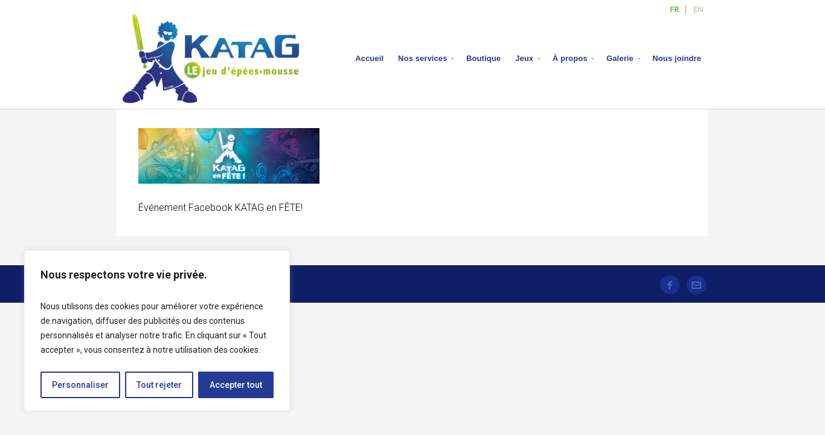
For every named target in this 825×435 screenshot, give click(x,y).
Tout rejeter (159, 385)
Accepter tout (236, 385)
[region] (157, 330)
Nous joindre (676, 58)
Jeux (524, 58)
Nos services (422, 58)
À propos (570, 58)
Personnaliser (80, 385)
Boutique (483, 58)
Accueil (369, 58)
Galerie (620, 58)
